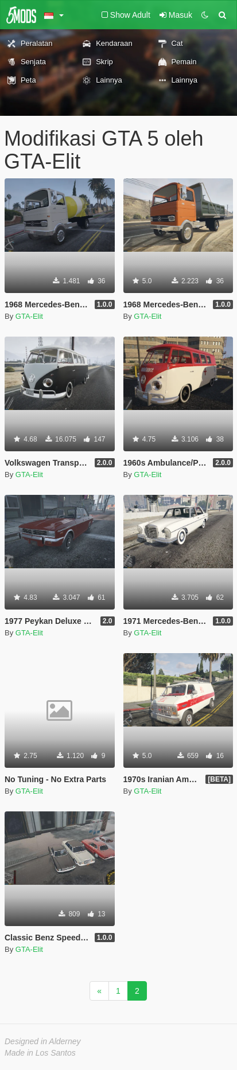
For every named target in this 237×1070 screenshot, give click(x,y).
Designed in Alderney (43, 1041)
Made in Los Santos (40, 1052)
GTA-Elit (29, 316)
